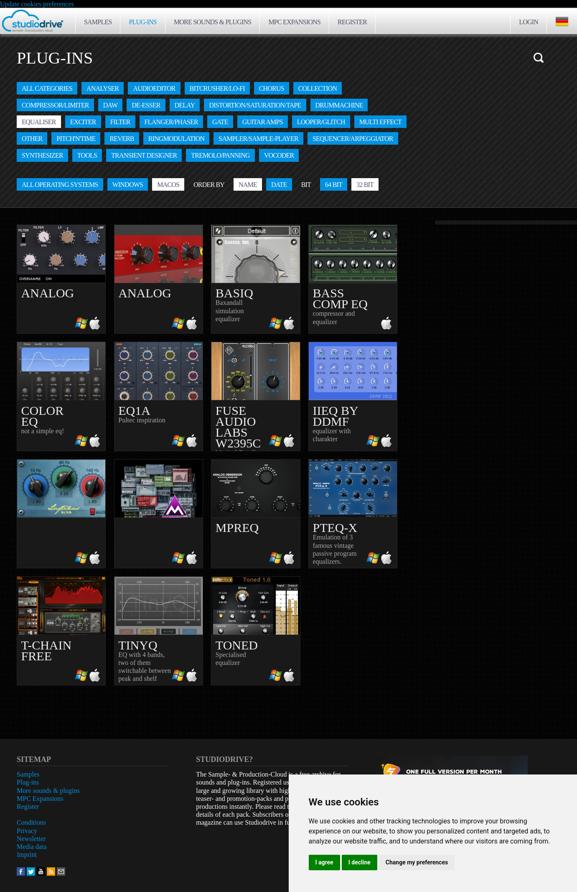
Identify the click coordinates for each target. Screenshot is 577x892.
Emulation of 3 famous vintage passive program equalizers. (352, 513)
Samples (98, 22)
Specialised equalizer (255, 630)
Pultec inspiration (158, 395)
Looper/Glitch (321, 121)
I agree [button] (324, 862)
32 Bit (365, 184)
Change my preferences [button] (417, 862)
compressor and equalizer (352, 278)
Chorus (271, 88)
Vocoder (279, 155)
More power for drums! (158, 279)
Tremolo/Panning (220, 155)
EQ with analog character (61, 279)
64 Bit (333, 184)
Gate (220, 121)
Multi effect (380, 121)
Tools (87, 155)
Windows (127, 184)
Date (279, 184)
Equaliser (39, 121)
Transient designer (144, 155)
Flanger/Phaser (171, 121)
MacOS (168, 184)
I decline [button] (359, 862)
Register (352, 22)
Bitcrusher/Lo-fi (217, 88)
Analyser (102, 88)
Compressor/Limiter (55, 105)
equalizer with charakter (352, 395)
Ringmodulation (176, 138)
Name (248, 184)
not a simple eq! (61, 395)
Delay (185, 105)
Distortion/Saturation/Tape (255, 105)
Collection (317, 88)
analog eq (61, 513)
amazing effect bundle (158, 513)
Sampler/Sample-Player (258, 138)
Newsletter (31, 838)
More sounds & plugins (212, 22)
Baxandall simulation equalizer (255, 278)
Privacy (27, 830)
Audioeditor (154, 88)
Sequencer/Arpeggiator (353, 138)
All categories (47, 88)
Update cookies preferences (37, 4)
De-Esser (146, 105)
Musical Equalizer (255, 396)
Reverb (121, 138)
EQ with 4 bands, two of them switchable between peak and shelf (158, 630)
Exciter (83, 121)
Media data (32, 846)
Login (528, 22)
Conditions (31, 822)
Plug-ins (143, 22)
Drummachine (339, 105)
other (32, 138)
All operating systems (60, 184)
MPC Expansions (294, 22)
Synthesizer (42, 155)
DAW (110, 105)
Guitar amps (262, 121)
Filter (120, 121)
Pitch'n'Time (75, 138)
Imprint (27, 854)
